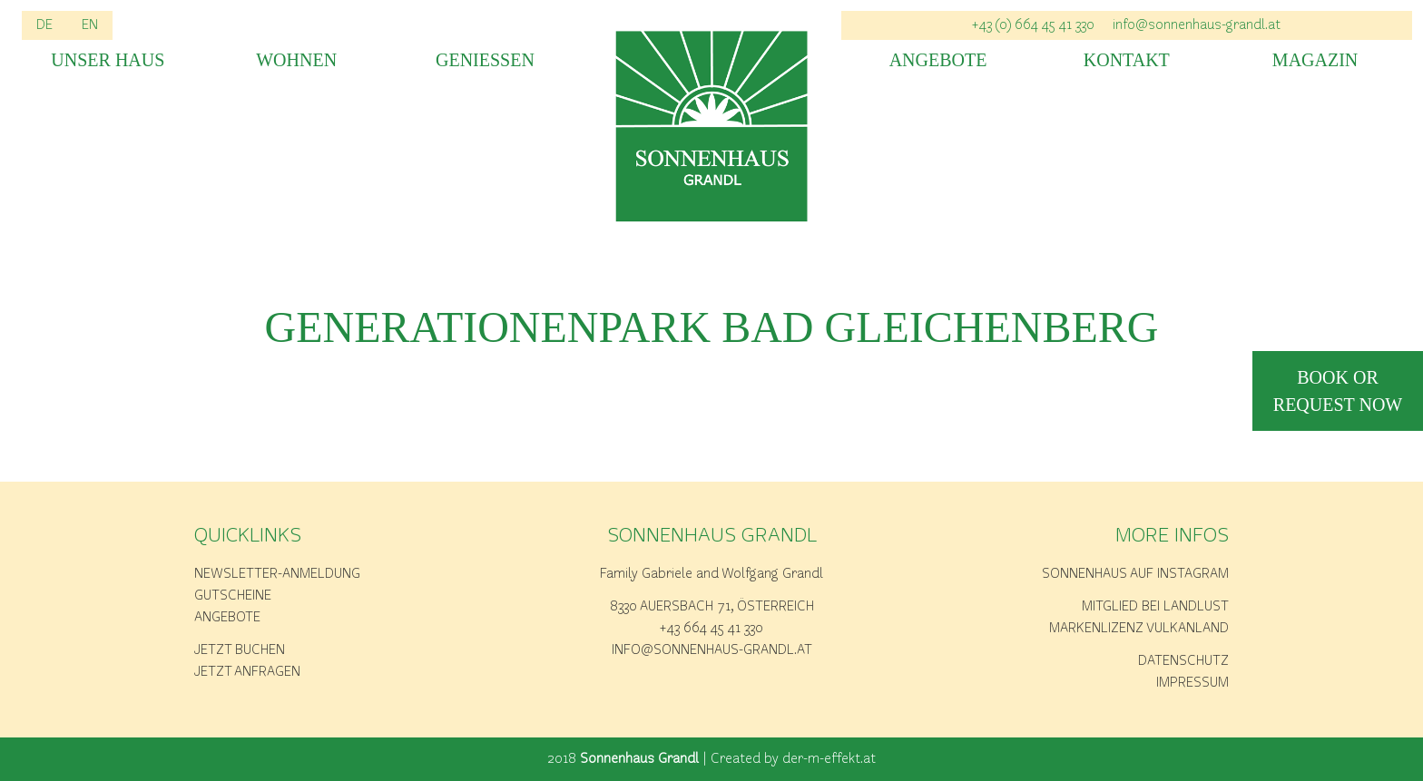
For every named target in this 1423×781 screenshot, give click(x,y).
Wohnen (296, 60)
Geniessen (485, 60)
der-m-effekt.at (829, 759)
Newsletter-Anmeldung (277, 574)
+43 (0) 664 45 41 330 (1033, 25)
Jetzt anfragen (247, 672)
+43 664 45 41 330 (711, 628)
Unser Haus (107, 60)
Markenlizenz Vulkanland (1139, 628)
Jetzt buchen (239, 650)
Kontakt (1127, 60)
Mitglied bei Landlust (1155, 607)
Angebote (938, 60)
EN (90, 25)
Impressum (1192, 683)
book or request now (1337, 391)
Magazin (1315, 60)
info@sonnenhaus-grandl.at (1197, 25)
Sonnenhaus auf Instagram (1135, 574)
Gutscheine (232, 596)
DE (44, 25)
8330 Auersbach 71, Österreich (712, 607)
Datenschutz (1183, 661)
